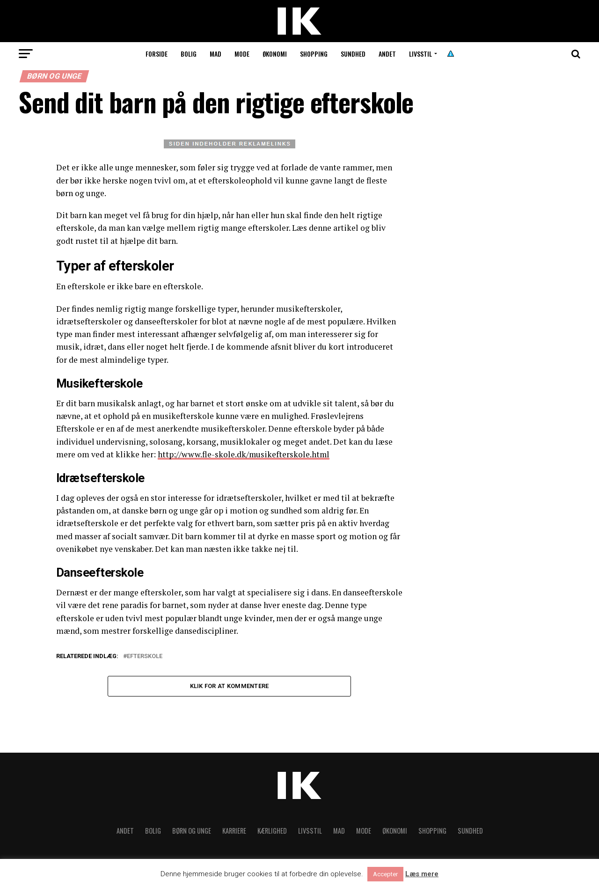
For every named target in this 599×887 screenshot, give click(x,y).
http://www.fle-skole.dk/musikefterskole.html (244, 454)
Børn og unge (191, 831)
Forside (157, 54)
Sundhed (353, 54)
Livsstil (420, 54)
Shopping (314, 54)
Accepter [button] (385, 874)
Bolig (189, 54)
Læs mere (421, 874)
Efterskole (144, 656)
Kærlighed (272, 831)
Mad (215, 54)
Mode (241, 54)
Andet (387, 54)
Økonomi (275, 54)
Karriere (234, 831)
